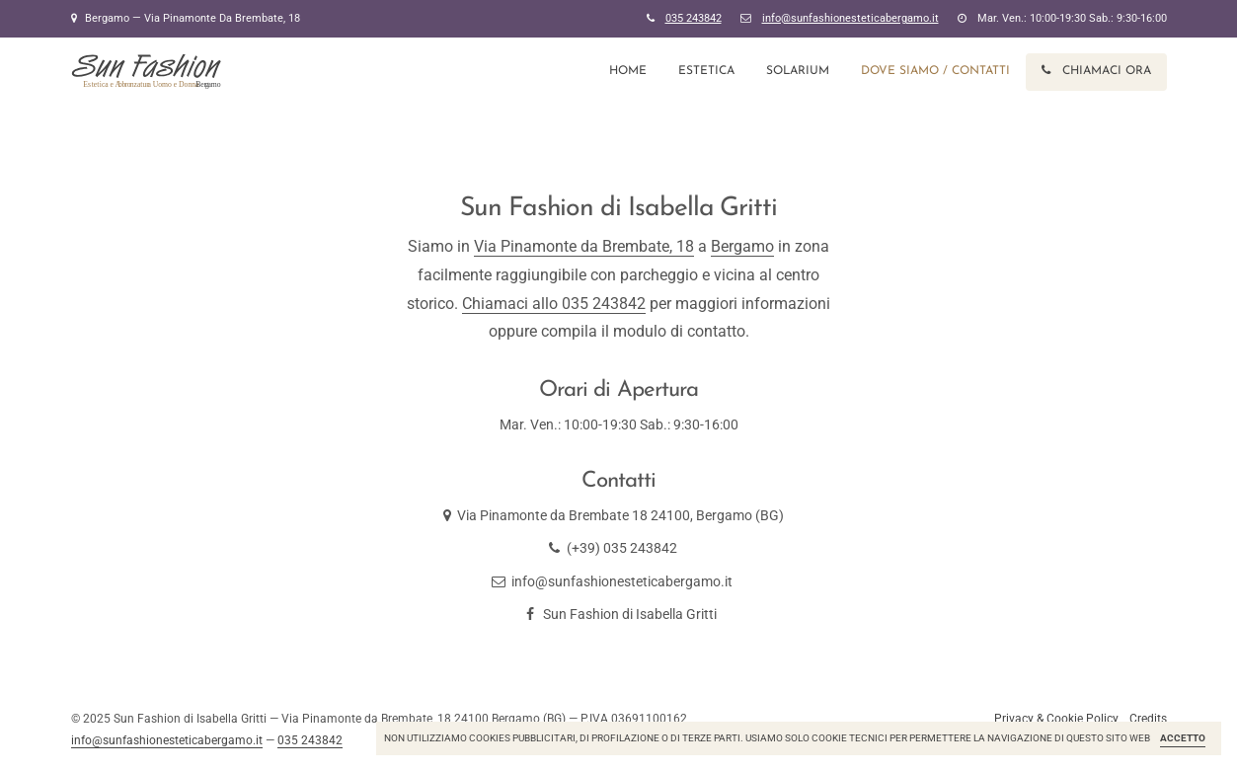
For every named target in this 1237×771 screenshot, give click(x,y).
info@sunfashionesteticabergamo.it (622, 581)
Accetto (1182, 737)
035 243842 (693, 18)
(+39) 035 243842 (622, 548)
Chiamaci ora (1096, 70)
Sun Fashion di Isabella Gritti (618, 614)
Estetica (706, 71)
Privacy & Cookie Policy (1056, 719)
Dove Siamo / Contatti (935, 71)
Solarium (797, 71)
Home (628, 71)
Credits (1148, 719)
